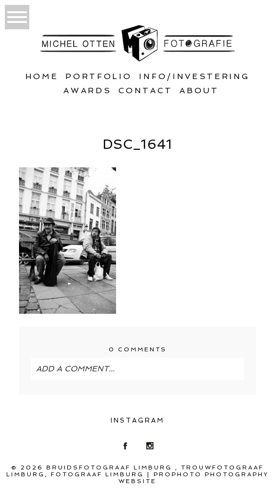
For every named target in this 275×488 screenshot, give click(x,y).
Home (42, 76)
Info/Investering (194, 76)
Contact (145, 90)
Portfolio (98, 76)
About (198, 90)
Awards (87, 90)
